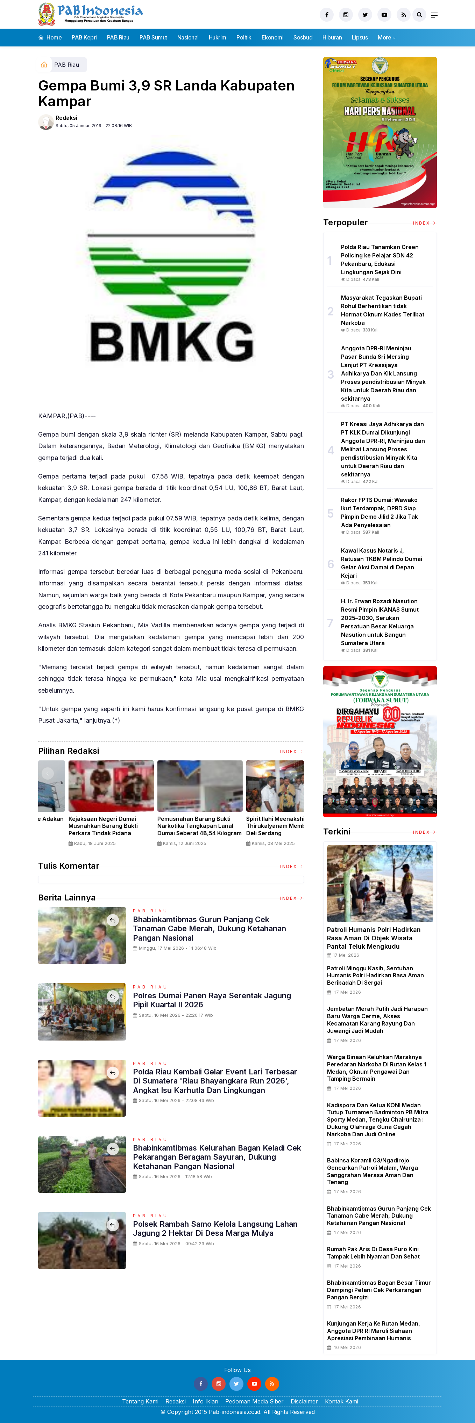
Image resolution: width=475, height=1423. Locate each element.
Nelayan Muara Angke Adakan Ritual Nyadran (260, 822)
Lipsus (360, 37)
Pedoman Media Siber (254, 1401)
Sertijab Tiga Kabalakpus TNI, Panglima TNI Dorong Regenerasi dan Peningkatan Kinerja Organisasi (80, 829)
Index (292, 751)
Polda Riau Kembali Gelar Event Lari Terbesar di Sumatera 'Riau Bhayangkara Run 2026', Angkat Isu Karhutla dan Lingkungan (215, 1081)
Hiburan (332, 37)
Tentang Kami (140, 1401)
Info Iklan (205, 1401)
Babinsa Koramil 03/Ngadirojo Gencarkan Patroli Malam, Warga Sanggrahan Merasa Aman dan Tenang (372, 1171)
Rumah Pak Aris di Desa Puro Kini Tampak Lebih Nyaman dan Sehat (373, 1253)
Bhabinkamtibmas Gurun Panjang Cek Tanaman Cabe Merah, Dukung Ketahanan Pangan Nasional (209, 928)
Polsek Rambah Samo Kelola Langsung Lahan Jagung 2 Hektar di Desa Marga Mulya (216, 1228)
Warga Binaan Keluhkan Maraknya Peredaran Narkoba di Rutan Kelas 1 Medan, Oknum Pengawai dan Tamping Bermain (376, 1067)
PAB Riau (118, 37)
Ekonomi (273, 37)
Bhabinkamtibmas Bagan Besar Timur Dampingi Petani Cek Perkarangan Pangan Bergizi (379, 1290)
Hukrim (217, 37)
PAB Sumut (153, 37)
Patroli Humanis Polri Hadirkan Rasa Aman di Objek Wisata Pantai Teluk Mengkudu (374, 938)
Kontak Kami (341, 1401)
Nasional (188, 37)
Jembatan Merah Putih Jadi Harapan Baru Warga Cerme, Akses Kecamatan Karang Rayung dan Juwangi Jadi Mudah (377, 1019)
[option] (82, 806)
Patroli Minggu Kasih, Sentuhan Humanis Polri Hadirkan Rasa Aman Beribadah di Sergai (375, 975)
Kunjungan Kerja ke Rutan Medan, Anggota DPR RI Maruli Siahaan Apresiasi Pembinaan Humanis (373, 1331)
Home (50, 37)
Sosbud (302, 37)
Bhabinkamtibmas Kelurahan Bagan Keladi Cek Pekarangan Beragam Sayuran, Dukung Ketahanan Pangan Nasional (217, 1157)
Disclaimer (304, 1401)
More (384, 37)
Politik (243, 37)
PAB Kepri (84, 37)
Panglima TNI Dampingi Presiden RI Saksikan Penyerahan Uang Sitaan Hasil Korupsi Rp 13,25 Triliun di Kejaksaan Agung (170, 833)
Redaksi (66, 117)
